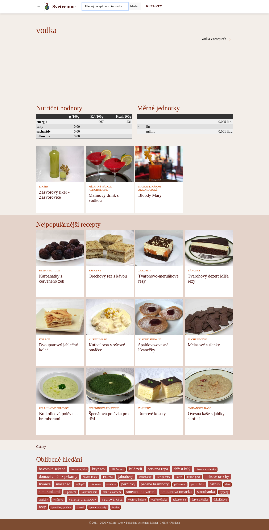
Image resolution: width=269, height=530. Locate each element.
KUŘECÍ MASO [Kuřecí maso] (98, 339)
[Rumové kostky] (159, 385)
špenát (80, 507)
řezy (42, 507)
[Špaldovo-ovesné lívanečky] (159, 316)
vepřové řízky (159, 499)
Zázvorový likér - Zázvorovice (54, 194)
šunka (115, 507)
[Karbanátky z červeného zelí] (60, 247)
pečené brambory (155, 484)
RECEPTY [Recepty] (154, 6)
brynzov (98, 469)
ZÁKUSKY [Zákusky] (95, 270)
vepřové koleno (137, 499)
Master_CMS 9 (159, 522)
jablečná (108, 476)
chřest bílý (182, 469)
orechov (111, 484)
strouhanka (206, 491)
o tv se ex (95, 484)
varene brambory (82, 499)
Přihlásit (175, 522)
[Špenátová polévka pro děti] (110, 385)
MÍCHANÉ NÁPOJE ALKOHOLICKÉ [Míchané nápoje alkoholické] (100, 188)
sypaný (224, 492)
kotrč (179, 476)
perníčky (128, 484)
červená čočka (199, 499)
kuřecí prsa (193, 476)
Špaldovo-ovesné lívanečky (153, 347)
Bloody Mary (150, 195)
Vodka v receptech (216, 39)
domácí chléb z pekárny (58, 476)
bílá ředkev (117, 469)
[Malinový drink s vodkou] (110, 163)
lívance (44, 484)
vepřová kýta (112, 499)
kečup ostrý (163, 476)
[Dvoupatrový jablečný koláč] (60, 316)
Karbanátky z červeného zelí (52, 278)
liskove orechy (217, 476)
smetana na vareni (141, 491)
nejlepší (80, 484)
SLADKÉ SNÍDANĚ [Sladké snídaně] (149, 339)
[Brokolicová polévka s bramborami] (60, 385)
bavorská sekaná (52, 469)
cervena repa (158, 469)
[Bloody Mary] (159, 163)
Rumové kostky (152, 413)
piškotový (180, 484)
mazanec (63, 484)
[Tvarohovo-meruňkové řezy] (159, 247)
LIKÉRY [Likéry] (44, 186)
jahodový (125, 476)
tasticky (43, 499)
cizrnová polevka (206, 469)
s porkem (70, 492)
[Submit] (134, 6)
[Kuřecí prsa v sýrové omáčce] (110, 316)
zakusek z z (179, 499)
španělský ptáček (61, 507)
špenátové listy (98, 507)
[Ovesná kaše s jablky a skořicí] (209, 385)
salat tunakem (89, 492)
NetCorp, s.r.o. (115, 522)
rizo (227, 484)
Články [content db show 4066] (41, 446)
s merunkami (49, 491)
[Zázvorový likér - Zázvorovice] (60, 163)
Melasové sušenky (204, 344)
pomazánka (197, 484)
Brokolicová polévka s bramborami (58, 416)
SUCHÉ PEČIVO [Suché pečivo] (197, 339)
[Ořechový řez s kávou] (110, 247)
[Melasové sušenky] (209, 316)
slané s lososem (112, 492)
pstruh (215, 484)
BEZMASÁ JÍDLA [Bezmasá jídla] (49, 270)
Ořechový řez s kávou (108, 276)
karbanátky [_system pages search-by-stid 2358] (145, 476)
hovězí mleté (90, 476)
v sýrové (58, 499)
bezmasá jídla (79, 469)
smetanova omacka (176, 491)
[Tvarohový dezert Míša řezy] (209, 247)
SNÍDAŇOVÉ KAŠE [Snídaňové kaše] (199, 408)
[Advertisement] (134, 72)
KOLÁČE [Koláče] (44, 339)
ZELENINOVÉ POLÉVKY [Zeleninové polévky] (54, 408)
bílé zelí (135, 469)
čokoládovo (220, 499)
